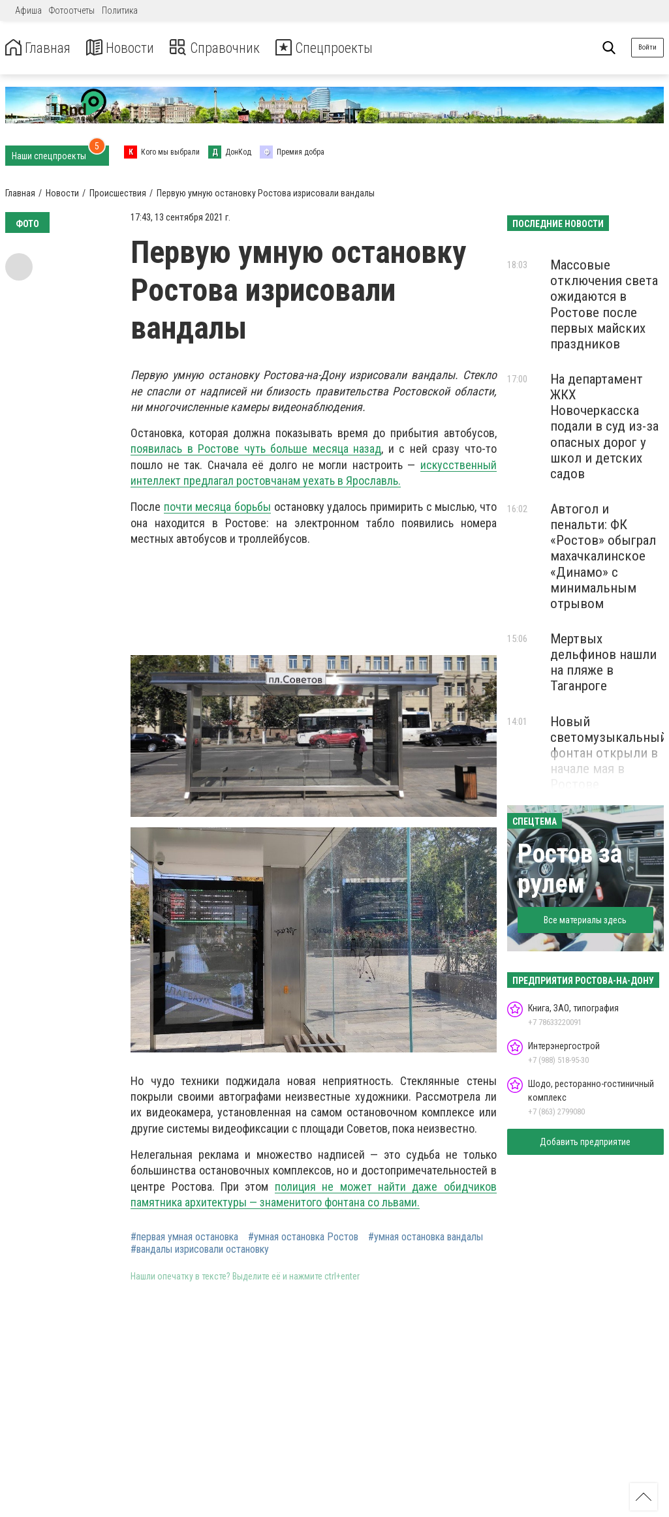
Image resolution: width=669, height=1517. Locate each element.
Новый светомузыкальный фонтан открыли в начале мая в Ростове (608, 753)
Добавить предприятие (585, 1142)
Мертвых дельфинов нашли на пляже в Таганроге (603, 662)
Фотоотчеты (72, 10)
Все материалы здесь (585, 920)
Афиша (28, 10)
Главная (41, 48)
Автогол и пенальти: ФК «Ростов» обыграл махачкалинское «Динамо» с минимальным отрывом (603, 556)
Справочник (230, 48)
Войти (647, 47)
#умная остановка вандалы (425, 1237)
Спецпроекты (348, 48)
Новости (129, 48)
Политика (120, 10)
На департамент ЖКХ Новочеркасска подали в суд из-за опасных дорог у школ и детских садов (604, 426)
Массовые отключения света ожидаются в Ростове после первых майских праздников (604, 304)
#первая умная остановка (184, 1237)
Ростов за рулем (570, 868)
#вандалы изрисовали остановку (200, 1249)
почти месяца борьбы (217, 506)
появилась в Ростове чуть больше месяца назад (256, 448)
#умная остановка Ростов (303, 1237)
